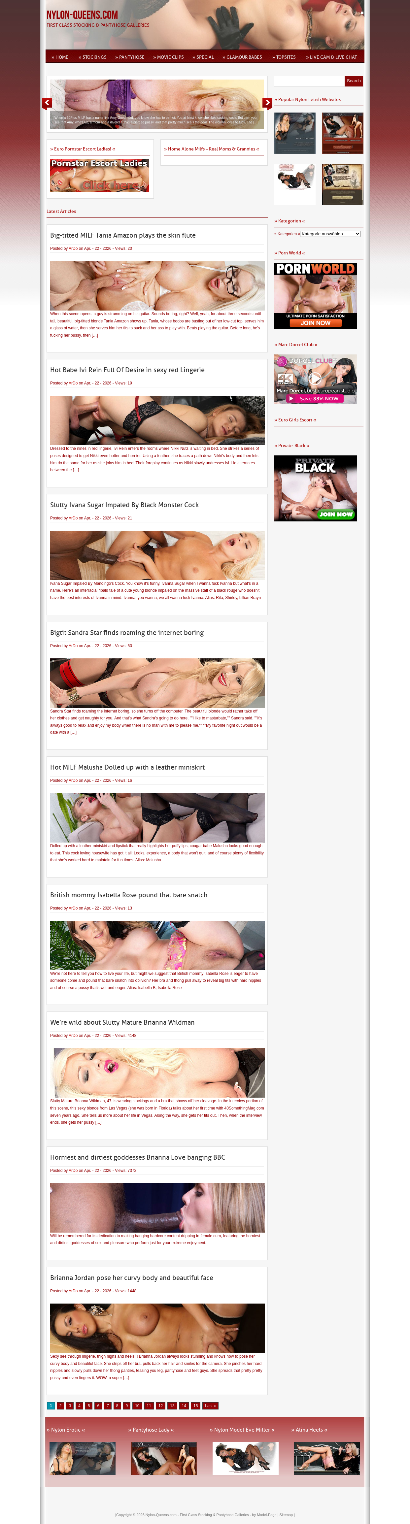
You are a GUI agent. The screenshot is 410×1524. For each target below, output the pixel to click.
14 (184, 1406)
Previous (47, 104)
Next (267, 104)
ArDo (73, 248)
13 (172, 1406)
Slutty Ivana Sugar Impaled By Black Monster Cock (124, 505)
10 (137, 1406)
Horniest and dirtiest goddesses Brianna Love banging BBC (137, 1157)
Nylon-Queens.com (82, 15)
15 (195, 1406)
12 (160, 1406)
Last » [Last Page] (210, 1406)
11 (149, 1406)
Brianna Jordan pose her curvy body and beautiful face (131, 1278)
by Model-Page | (266, 1515)
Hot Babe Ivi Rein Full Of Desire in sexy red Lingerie (127, 370)
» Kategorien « (287, 234)
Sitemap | (287, 1515)
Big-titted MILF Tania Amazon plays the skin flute (123, 235)
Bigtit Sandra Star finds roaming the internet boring (127, 633)
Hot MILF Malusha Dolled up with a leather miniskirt (127, 767)
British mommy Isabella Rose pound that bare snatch (129, 895)
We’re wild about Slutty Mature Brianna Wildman (122, 1022)
